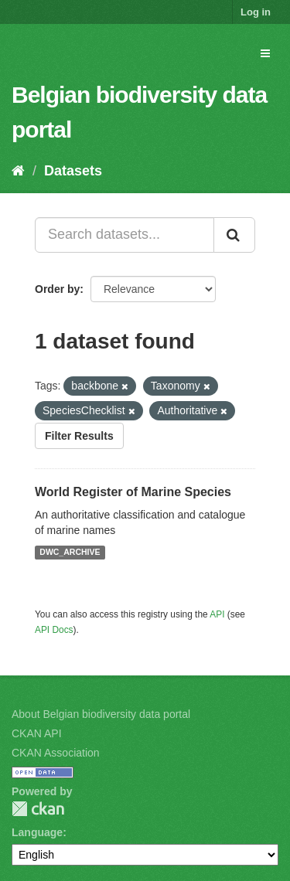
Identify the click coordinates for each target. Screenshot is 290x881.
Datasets (73, 171)
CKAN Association (56, 753)
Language (37, 832)
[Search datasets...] (124, 235)
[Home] (18, 171)
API (217, 614)
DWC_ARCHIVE (69, 552)
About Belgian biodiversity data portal (101, 714)
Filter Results (79, 436)
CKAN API (37, 733)
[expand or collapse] (265, 53)
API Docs (54, 629)
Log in (256, 12)
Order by (57, 289)
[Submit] (234, 235)
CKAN (38, 809)
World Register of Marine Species (133, 491)
